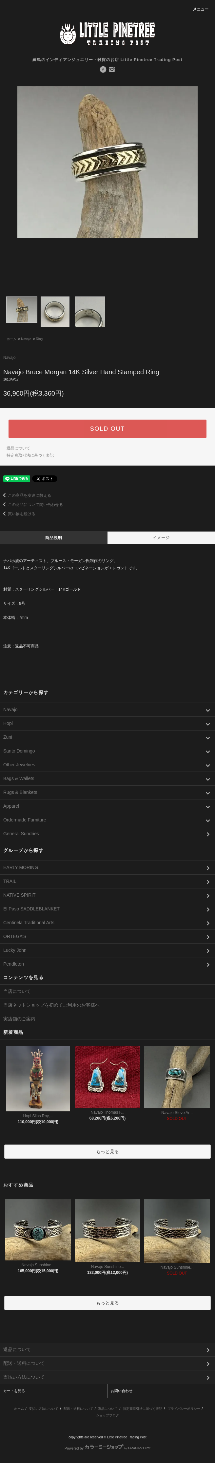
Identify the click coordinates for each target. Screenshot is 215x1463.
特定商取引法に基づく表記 (30, 455)
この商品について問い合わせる (31, 504)
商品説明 (54, 537)
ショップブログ (107, 1415)
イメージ (161, 537)
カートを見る (14, 1391)
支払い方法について (43, 1408)
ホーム (11, 339)
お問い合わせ (121, 1391)
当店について (17, 991)
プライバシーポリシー (183, 1408)
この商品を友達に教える (25, 495)
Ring (39, 339)
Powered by (107, 1448)
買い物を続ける (17, 514)
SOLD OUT (107, 429)
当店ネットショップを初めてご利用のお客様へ (51, 1005)
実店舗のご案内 (19, 1018)
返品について (18, 448)
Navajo (26, 339)
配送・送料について (78, 1408)
